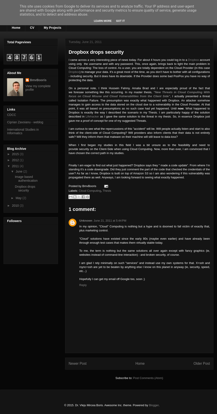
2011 (16, 166)
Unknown (85, 220)
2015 (16, 154)
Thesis (107, 190)
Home (16, 27)
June (19, 171)
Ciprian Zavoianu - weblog (25, 122)
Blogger (154, 405)
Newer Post (78, 363)
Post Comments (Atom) (148, 378)
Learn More (103, 21)
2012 (16, 160)
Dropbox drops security (96, 52)
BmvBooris (38, 80)
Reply (83, 285)
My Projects (52, 27)
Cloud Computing (90, 190)
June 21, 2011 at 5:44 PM (110, 220)
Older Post (201, 363)
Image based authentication (26, 178)
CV (32, 27)
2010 (16, 205)
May (19, 198)
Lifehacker (92, 116)
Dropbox (193, 60)
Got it (120, 21)
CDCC (11, 115)
